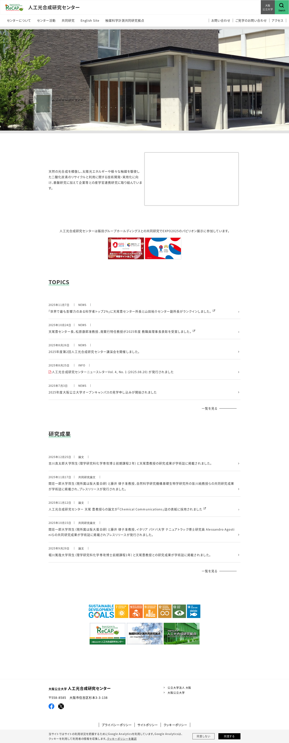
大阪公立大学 (176, 694)
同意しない (204, 736)
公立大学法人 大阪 (179, 689)
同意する (229, 736)
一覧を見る (209, 409)
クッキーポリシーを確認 (121, 739)
